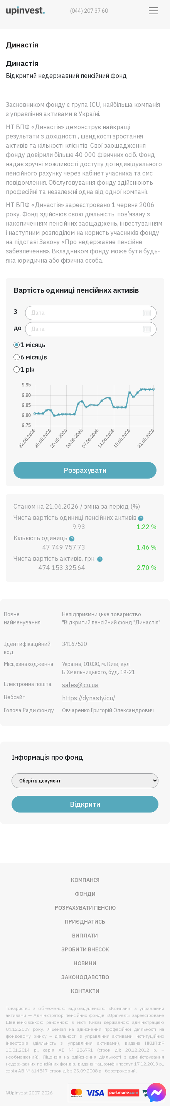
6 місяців (33, 357)
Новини (85, 963)
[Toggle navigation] (153, 10)
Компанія (85, 880)
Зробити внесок (85, 949)
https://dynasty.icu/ (88, 698)
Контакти (85, 991)
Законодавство (85, 977)
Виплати (85, 935)
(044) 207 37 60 (89, 10)
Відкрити (85, 804)
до (17, 328)
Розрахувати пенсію (85, 907)
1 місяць (32, 345)
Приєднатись (85, 921)
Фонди (85, 893)
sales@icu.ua (80, 685)
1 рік (27, 369)
